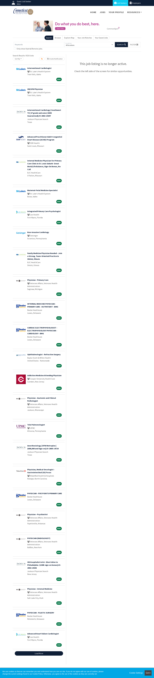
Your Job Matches (85, 38)
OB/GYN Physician (35, 89)
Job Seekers (120, 2)
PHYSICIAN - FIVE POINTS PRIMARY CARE (44, 493)
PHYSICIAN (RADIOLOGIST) (38, 538)
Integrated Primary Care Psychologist (44, 211)
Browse (58, 38)
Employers (135, 2)
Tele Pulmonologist (36, 424)
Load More (39, 653)
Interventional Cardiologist (39, 68)
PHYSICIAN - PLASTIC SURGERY (40, 612)
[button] (134, 44)
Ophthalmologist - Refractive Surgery (44, 354)
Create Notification (55, 59)
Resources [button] (133, 12)
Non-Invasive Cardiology (38, 232)
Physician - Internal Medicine (39, 589)
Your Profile (116, 12)
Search (49, 38)
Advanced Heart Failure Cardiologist (43, 633)
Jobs (102, 12)
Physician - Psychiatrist (37, 514)
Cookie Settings (136, 673)
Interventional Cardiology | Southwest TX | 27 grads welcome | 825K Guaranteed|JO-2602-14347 (44, 113)
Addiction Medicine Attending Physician (44, 375)
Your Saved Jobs (101, 38)
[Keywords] (39, 44)
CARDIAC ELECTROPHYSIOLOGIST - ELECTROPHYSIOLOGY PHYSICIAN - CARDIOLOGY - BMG (42, 330)
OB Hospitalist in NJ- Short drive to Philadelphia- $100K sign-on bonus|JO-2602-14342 (44, 565)
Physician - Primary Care (37, 280)
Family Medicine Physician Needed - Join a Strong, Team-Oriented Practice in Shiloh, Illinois (44, 256)
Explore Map (69, 38)
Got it (148, 673)
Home (93, 12)
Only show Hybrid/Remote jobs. (30, 48)
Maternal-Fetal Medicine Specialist (42, 190)
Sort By (17, 59)
